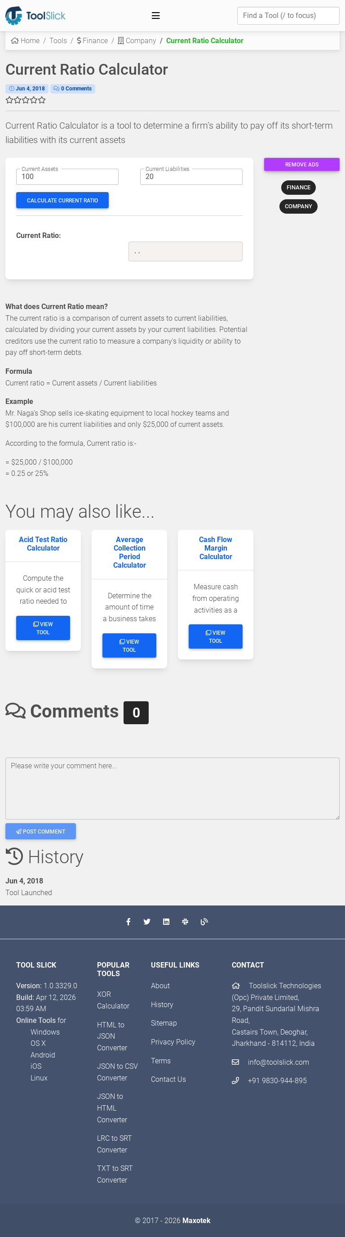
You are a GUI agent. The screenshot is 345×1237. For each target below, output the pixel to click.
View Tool (43, 628)
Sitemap (164, 1023)
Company (137, 40)
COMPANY (298, 206)
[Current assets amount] (67, 177)
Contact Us (168, 1079)
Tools (58, 40)
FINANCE (298, 187)
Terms (161, 1061)
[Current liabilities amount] (191, 177)
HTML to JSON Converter (112, 1036)
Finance (92, 40)
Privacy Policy (173, 1042)
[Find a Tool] (288, 16)
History (162, 1004)
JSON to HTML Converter (112, 1108)
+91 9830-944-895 (269, 1080)
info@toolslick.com (270, 1062)
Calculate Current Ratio (62, 200)
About (160, 986)
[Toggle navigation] (155, 15)
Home (25, 40)
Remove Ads (301, 164)
